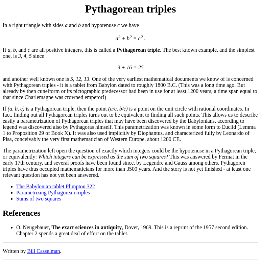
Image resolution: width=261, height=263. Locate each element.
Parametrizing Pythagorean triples (53, 192)
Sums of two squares (38, 198)
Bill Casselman (43, 251)
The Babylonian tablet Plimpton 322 (55, 186)
